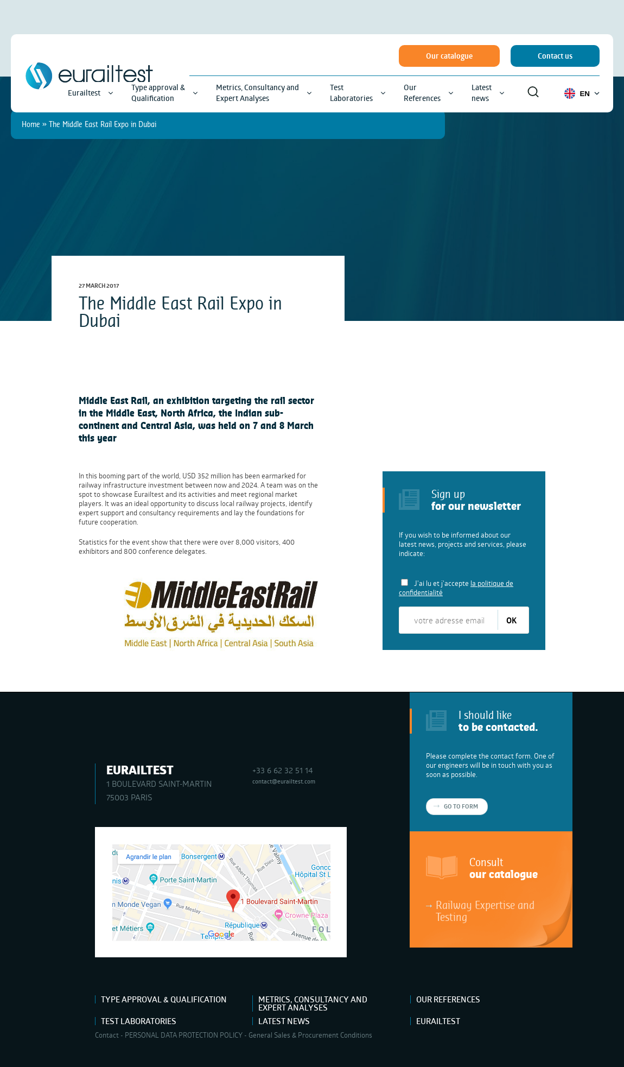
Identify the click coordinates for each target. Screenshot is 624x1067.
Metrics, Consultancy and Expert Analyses (312, 1003)
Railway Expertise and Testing (485, 911)
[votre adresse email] (449, 620)
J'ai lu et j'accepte (456, 587)
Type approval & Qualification (164, 999)
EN (582, 93)
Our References (448, 999)
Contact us (555, 55)
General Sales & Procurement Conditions (310, 1035)
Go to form (461, 806)
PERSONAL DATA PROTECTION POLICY (184, 1035)
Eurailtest (438, 1021)
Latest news (284, 1021)
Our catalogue (449, 55)
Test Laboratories (138, 1021)
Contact (107, 1035)
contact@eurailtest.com (283, 781)
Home (31, 124)
